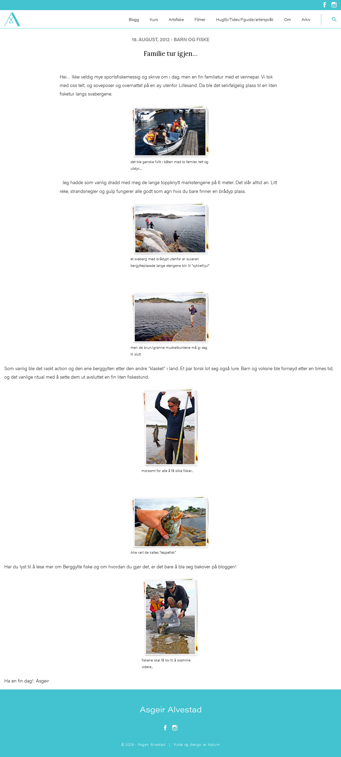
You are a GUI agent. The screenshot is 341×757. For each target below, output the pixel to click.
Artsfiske (176, 19)
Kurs (154, 19)
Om (287, 19)
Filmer (199, 19)
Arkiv (306, 19)
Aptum (214, 744)
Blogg (134, 19)
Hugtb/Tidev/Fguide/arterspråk (245, 19)
